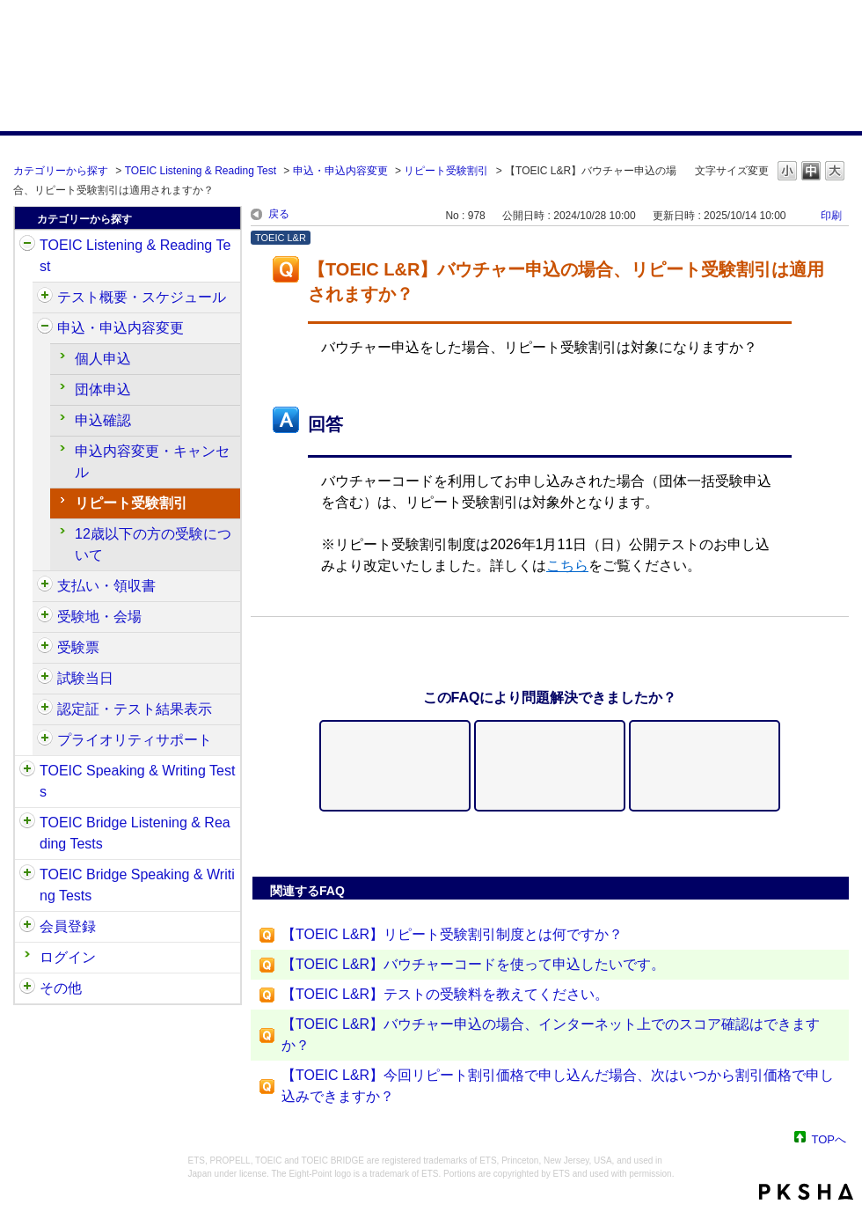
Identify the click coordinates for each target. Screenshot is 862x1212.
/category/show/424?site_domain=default (45, 586)
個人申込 (103, 358)
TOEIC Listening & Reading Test (200, 171)
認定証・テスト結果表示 (134, 708)
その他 (61, 988)
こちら (567, 565)
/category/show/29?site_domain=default (27, 926)
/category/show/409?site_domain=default (45, 297)
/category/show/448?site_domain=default (45, 740)
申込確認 (103, 420)
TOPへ (829, 1138)
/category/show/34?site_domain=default (27, 874)
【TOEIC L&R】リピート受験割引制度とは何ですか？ (452, 934)
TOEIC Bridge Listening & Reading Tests (135, 833)
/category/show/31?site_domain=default (27, 245)
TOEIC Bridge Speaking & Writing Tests (137, 885)
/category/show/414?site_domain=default (45, 328)
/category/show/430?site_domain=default (45, 647)
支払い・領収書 (106, 585)
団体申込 (103, 389)
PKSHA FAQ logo (806, 1191)
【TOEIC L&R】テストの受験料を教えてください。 (445, 994)
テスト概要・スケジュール (141, 297)
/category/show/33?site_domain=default (27, 823)
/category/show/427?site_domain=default (45, 617)
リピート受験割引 (446, 171)
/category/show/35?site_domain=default (27, 988)
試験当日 (85, 678)
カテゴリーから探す (60, 171)
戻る (278, 214)
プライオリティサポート (134, 739)
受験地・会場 (99, 616)
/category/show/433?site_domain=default (45, 678)
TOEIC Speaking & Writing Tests (137, 781)
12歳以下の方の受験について (153, 544)
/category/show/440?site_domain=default (45, 709)
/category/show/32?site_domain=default (27, 771)
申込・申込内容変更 (340, 171)
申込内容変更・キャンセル (152, 462)
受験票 (78, 647)
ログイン (68, 957)
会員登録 (68, 926)
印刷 (831, 215)
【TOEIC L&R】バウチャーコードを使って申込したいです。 (473, 964)
